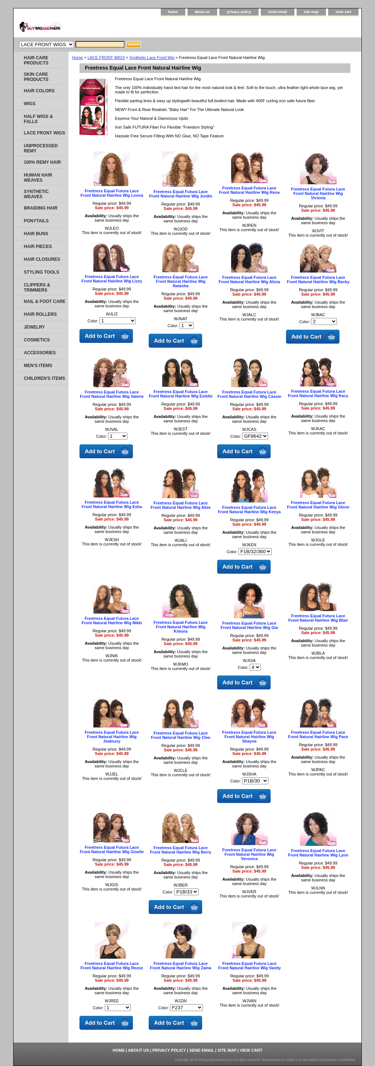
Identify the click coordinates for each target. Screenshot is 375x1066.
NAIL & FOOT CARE (45, 301)
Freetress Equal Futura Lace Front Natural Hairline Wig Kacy (318, 393)
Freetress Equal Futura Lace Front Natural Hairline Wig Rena (249, 190)
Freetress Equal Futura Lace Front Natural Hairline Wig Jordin (180, 193)
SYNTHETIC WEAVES (36, 194)
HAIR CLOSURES (42, 259)
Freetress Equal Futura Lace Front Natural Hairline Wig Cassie (249, 394)
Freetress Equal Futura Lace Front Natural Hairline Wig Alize (181, 505)
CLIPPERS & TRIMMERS (37, 287)
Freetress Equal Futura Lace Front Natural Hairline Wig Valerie (112, 394)
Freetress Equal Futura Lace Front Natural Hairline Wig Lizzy (111, 278)
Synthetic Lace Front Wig (151, 57)
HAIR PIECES (38, 246)
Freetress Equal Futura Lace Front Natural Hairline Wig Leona (112, 193)
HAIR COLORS (39, 90)
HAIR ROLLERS (40, 314)
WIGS (30, 103)
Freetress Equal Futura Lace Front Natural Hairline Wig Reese (112, 965)
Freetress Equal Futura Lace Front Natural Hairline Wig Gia (249, 625)
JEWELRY (34, 327)
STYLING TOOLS (41, 272)
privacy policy (239, 12)
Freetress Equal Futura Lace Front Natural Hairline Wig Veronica (249, 854)
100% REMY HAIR (42, 162)
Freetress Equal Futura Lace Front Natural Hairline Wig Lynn (318, 852)
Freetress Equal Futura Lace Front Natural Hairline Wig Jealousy (112, 736)
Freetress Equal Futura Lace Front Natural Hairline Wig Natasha (180, 281)
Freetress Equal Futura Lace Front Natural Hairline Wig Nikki (112, 620)
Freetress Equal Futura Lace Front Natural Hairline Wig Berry (180, 849)
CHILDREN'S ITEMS (44, 378)
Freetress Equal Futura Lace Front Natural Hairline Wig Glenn (318, 504)
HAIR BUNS (36, 233)
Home (77, 57)
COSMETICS (37, 340)
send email (277, 12)
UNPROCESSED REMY (41, 148)
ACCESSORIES (40, 352)
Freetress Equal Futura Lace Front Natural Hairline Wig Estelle (180, 393)
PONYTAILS (36, 220)
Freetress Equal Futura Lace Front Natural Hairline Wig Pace (318, 734)
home (173, 12)
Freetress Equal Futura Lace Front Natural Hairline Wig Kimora (180, 626)
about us (202, 12)
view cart (343, 12)
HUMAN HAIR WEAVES (38, 178)
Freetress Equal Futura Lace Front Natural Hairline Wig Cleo (180, 735)
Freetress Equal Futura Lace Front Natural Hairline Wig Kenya (249, 509)
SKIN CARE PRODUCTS (36, 77)
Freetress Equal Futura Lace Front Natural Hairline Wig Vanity (249, 965)
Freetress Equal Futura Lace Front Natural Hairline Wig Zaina (180, 965)
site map (311, 12)
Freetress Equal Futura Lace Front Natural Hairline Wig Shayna (249, 736)
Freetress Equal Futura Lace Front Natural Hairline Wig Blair (318, 618)
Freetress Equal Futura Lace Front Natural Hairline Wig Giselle (112, 849)
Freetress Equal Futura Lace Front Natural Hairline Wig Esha (112, 504)
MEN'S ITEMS (38, 365)
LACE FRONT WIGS (106, 57)
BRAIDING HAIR (40, 208)
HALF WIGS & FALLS (38, 119)
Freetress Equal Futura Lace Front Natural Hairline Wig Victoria (318, 193)
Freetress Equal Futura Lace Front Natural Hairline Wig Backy (318, 279)
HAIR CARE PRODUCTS (36, 60)
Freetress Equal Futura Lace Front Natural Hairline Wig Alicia (249, 279)
